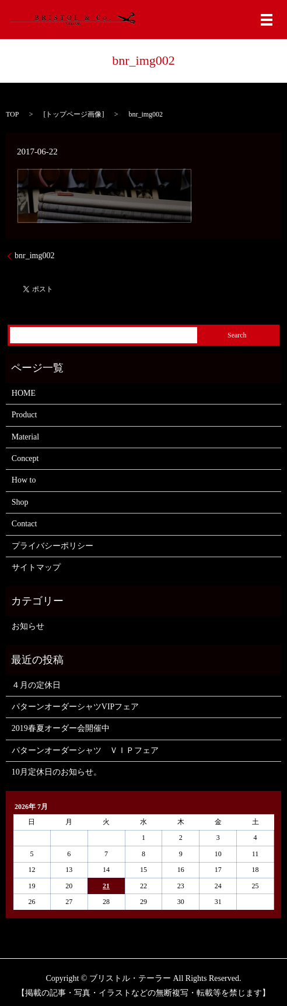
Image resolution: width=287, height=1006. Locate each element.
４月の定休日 (36, 685)
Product (24, 414)
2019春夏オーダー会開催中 (61, 728)
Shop (20, 502)
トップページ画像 (74, 114)
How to (24, 480)
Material (25, 436)
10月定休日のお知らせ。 (57, 772)
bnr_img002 (34, 255)
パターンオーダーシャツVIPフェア (75, 706)
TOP (12, 114)
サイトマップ (36, 567)
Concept (25, 458)
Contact (24, 523)
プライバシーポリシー (52, 545)
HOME (24, 393)
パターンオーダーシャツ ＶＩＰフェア (85, 750)
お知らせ (28, 626)
